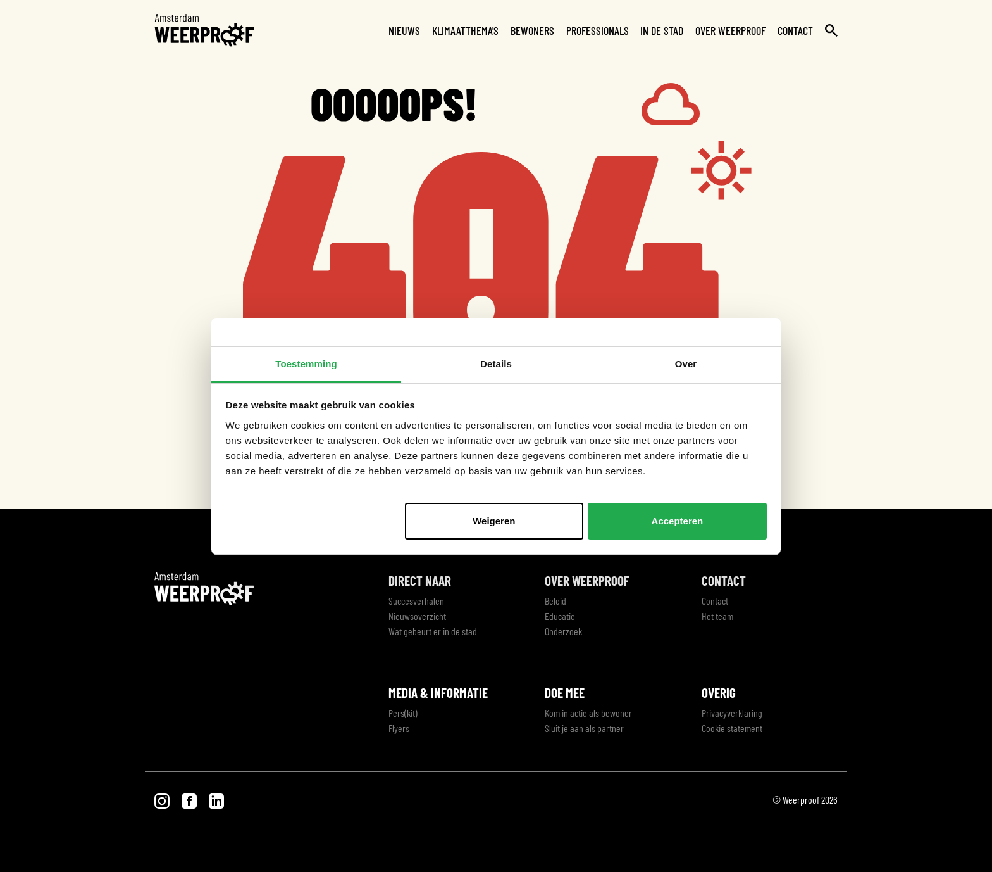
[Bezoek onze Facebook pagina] (190, 799)
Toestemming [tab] (306, 363)
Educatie (560, 616)
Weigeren (494, 520)
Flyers (398, 728)
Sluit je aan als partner (584, 728)
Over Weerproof (730, 30)
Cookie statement (732, 728)
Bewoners (532, 30)
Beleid (555, 601)
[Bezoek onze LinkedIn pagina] (216, 799)
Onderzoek (563, 631)
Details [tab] (496, 363)
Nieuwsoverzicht (417, 616)
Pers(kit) (403, 713)
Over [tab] (686, 363)
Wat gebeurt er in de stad (432, 631)
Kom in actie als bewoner (588, 713)
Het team (717, 616)
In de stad (661, 30)
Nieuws (404, 30)
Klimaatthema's (465, 30)
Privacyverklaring (732, 713)
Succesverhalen (416, 601)
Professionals (597, 30)
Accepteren (678, 520)
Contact (795, 30)
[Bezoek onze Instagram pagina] (162, 799)
